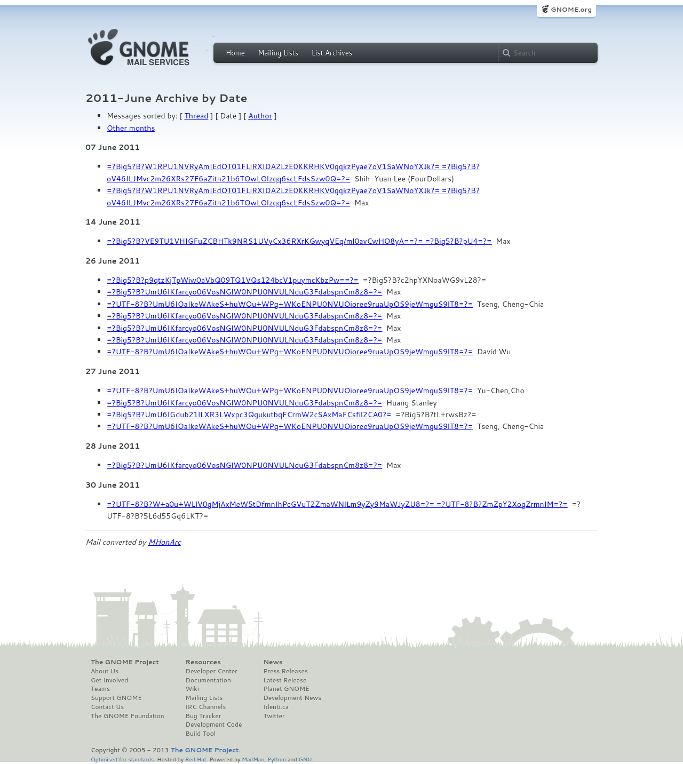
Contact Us (107, 707)
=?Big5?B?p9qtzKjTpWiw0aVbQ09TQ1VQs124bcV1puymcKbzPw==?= (233, 280)
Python (276, 759)
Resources (203, 662)
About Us (104, 671)
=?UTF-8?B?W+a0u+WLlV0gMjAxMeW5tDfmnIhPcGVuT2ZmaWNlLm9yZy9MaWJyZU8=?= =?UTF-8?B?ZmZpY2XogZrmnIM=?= (337, 504)
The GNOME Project (125, 662)
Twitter (273, 716)
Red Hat (196, 759)
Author (260, 115)
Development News (292, 698)
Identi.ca (276, 707)
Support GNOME (116, 698)
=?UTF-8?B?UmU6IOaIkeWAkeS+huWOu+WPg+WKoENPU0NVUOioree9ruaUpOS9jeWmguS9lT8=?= (290, 304)
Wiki (192, 689)
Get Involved (109, 680)
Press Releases (285, 671)
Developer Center (211, 671)
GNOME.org (571, 9)
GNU (305, 759)
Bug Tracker (203, 716)
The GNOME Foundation (127, 716)
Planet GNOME (286, 689)
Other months (131, 128)
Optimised (104, 759)
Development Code (214, 724)
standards (141, 759)
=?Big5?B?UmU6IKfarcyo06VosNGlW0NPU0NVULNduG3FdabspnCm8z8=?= (244, 291)
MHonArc (164, 542)
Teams (100, 689)
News (272, 662)
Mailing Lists (278, 53)
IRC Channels (206, 707)
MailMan (253, 759)
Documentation (208, 680)
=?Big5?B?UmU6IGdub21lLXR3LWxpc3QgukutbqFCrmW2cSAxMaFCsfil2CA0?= (249, 414)
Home (235, 53)
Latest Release (284, 680)
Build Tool (201, 733)
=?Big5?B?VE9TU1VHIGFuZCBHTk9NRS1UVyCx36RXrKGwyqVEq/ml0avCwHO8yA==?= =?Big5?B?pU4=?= (299, 241)
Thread (197, 115)
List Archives (332, 53)
